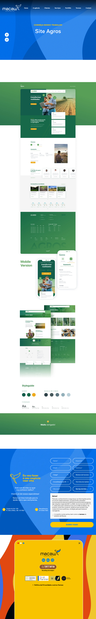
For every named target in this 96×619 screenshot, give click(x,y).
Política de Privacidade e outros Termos (48, 585)
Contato (88, 8)
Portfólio (68, 8)
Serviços (58, 8)
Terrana (78, 8)
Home (26, 8)
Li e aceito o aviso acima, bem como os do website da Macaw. (70, 515)
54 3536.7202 (43, 510)
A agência (36, 8)
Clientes (47, 8)
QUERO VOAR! (72, 525)
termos (82, 514)
